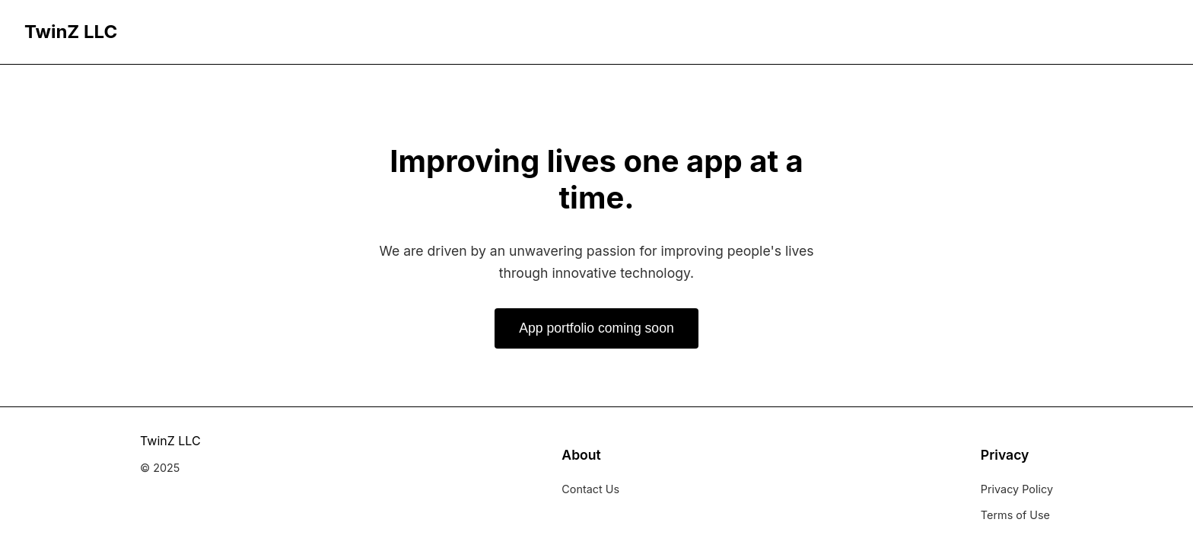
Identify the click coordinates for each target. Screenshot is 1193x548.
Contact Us (590, 489)
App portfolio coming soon (596, 328)
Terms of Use (1015, 514)
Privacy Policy (1017, 489)
